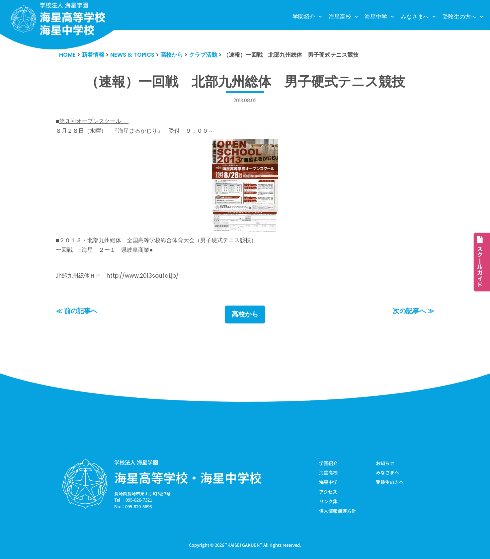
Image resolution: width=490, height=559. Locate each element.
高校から (245, 314)
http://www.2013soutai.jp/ (143, 276)
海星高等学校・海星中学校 (188, 477)
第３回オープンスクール (93, 121)
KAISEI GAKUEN (243, 545)
